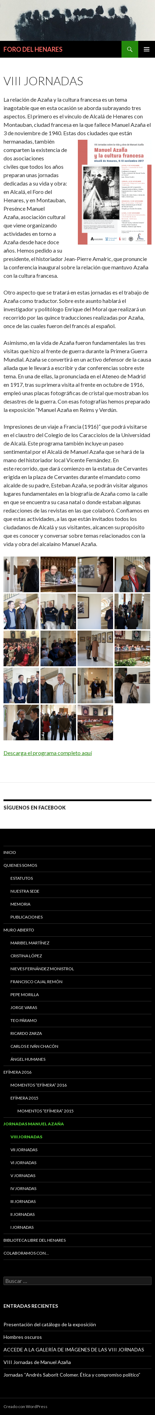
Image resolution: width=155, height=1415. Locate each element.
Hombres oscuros (22, 1337)
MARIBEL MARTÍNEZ (29, 942)
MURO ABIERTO (18, 930)
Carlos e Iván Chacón (34, 1046)
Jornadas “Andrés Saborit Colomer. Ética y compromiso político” (71, 1375)
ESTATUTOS (21, 878)
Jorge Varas (23, 1007)
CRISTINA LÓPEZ (26, 955)
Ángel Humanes (27, 1059)
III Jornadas (23, 1201)
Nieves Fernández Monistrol (42, 968)
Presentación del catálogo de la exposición (49, 1324)
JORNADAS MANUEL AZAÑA (33, 1123)
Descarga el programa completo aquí (47, 752)
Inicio (9, 852)
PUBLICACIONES (26, 917)
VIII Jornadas (26, 1136)
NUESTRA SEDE (24, 891)
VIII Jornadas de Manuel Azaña (37, 1362)
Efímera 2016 (17, 1072)
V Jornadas (22, 1175)
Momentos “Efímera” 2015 (45, 1110)
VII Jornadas (23, 1149)
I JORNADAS (22, 1227)
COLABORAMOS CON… (26, 1253)
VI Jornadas (23, 1162)
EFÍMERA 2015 (24, 1098)
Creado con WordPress (25, 1406)
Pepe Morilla (24, 994)
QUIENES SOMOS (20, 865)
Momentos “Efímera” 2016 (38, 1085)
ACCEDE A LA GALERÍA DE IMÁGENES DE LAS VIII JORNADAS (73, 1349)
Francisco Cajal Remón (36, 981)
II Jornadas (22, 1214)
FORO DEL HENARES (32, 49)
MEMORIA (20, 904)
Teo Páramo (23, 1020)
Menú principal (146, 49)
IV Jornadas (23, 1188)
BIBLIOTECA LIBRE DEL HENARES (34, 1240)
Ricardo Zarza (26, 1033)
